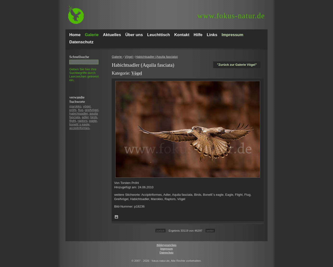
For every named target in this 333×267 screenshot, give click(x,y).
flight (72, 121)
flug (80, 110)
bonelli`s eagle (79, 124)
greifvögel (91, 110)
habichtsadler (78, 113)
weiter (210, 230)
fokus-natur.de (231, 16)
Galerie (117, 57)
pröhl (72, 110)
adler (85, 117)
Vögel (129, 57)
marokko (75, 106)
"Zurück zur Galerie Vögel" (237, 64)
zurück (160, 230)
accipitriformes (79, 128)
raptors (82, 121)
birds (93, 117)
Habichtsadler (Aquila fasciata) (156, 57)
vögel (86, 106)
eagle (93, 121)
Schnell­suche (79, 57)
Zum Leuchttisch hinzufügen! (116, 217)
